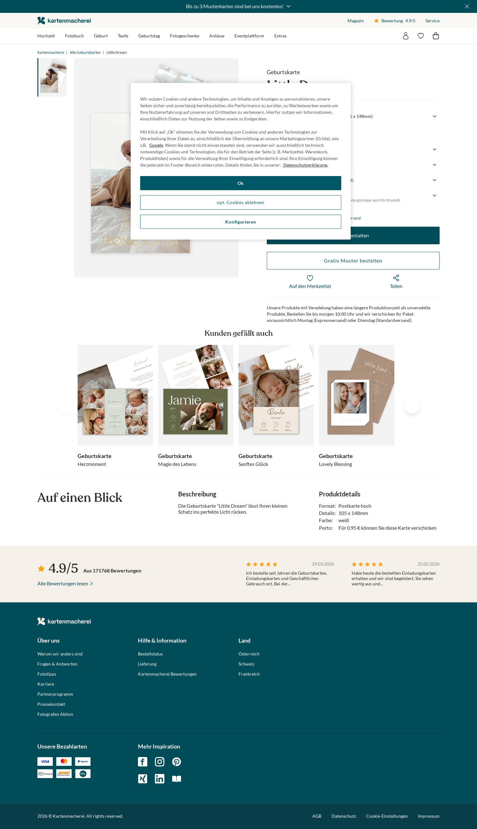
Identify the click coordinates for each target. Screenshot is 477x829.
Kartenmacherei (50, 52)
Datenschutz (344, 816)
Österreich (249, 653)
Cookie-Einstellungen (387, 816)
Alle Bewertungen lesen (62, 583)
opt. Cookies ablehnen (241, 202)
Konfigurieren (240, 221)
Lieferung (147, 663)
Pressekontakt (51, 704)
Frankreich (249, 674)
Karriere (45, 684)
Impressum (429, 816)
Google (156, 145)
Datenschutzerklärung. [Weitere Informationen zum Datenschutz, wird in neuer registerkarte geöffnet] (305, 165)
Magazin (356, 20)
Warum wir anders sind (60, 653)
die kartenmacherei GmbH (64, 21)
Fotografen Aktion (55, 714)
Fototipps (46, 674)
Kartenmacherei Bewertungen (167, 674)
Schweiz (246, 663)
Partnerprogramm (55, 694)
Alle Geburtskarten (85, 52)
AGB (316, 816)
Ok (241, 183)
